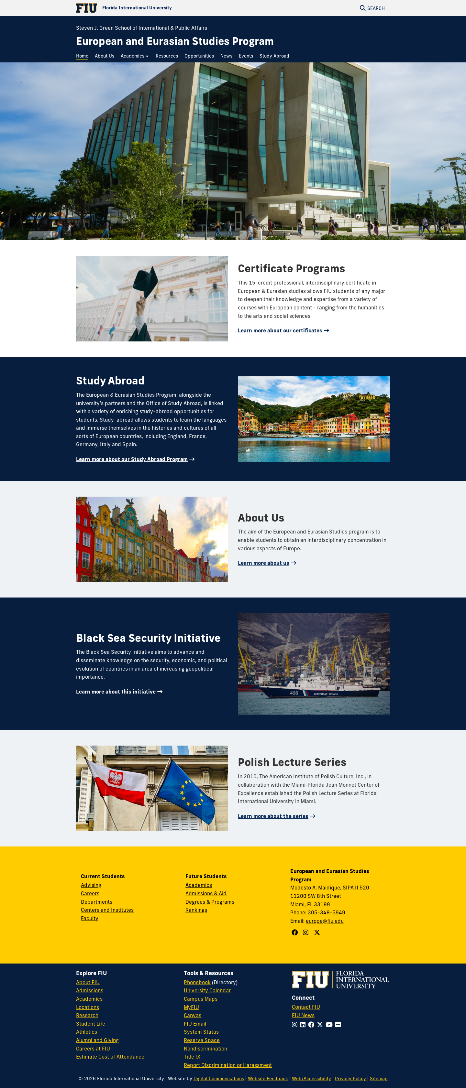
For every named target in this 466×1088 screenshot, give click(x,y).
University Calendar (207, 990)
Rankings (196, 910)
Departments (96, 902)
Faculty (89, 918)
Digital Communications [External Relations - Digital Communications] (219, 1079)
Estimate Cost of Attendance (110, 1056)
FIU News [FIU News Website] (303, 1015)
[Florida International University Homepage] (154, 8)
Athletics (86, 1032)
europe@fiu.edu (325, 921)
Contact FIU (306, 1007)
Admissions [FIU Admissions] (89, 990)
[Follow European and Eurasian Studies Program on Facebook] (295, 932)
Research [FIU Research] (87, 1015)
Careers (90, 893)
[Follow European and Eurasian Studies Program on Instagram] (306, 932)
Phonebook (197, 982)
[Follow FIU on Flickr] (339, 1024)
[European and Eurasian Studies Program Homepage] (175, 41)
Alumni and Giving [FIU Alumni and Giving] (97, 1040)
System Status (201, 1032)
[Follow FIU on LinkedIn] (304, 1024)
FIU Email (195, 1023)
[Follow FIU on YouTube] (330, 1024)
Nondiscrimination (205, 1048)
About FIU (88, 982)
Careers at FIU (93, 1048)
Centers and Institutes (107, 910)
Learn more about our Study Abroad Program (132, 459)
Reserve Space (202, 1040)
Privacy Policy (350, 1079)
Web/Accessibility (311, 1079)
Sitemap (379, 1079)
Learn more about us (263, 563)
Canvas (192, 1015)
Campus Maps (200, 999)
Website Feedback (268, 1079)
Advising (91, 885)
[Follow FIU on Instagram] (296, 1024)
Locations (87, 1007)
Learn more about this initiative (116, 691)
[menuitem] (84, 56)
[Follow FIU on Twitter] (321, 1024)
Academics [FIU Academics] (89, 999)
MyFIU (191, 1007)
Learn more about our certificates (280, 330)
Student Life (90, 1023)
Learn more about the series (273, 816)
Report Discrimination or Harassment (228, 1065)
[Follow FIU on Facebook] (312, 1024)
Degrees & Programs (209, 902)
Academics (198, 885)
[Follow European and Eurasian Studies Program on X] (318, 932)
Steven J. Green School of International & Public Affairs (141, 28)
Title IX (192, 1056)
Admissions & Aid (206, 893)
